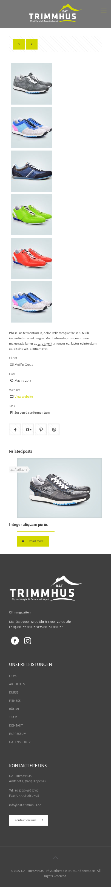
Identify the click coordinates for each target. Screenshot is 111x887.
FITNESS (15, 701)
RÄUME (14, 709)
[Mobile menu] (103, 11)
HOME (13, 676)
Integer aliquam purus (28, 524)
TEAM (13, 717)
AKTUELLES (17, 684)
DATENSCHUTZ (20, 742)
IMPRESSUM (17, 734)
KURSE (13, 692)
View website (24, 397)
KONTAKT (16, 725)
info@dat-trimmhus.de (25, 805)
